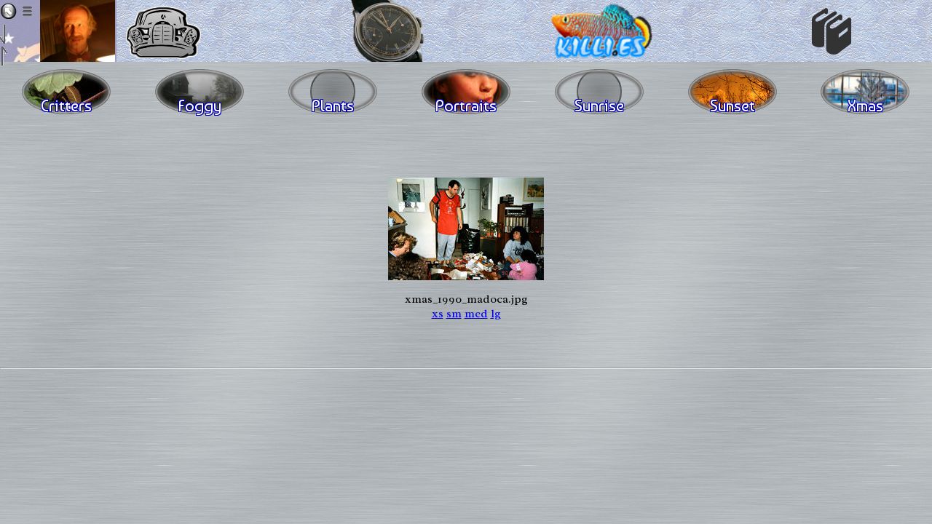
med (476, 313)
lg (496, 313)
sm (454, 313)
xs (437, 313)
